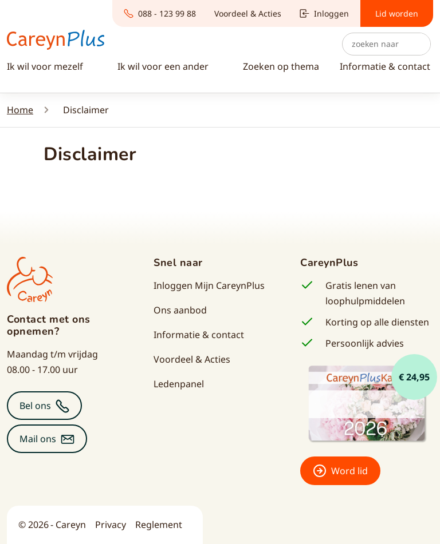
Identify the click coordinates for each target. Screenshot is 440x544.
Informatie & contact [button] (385, 66)
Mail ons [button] (37, 438)
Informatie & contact (199, 334)
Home (20, 110)
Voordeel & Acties (247, 13)
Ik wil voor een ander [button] (164, 66)
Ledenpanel (179, 384)
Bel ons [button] (35, 405)
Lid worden (396, 13)
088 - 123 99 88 (160, 13)
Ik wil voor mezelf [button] (46, 66)
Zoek (418, 44)
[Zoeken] (386, 44)
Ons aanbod (180, 310)
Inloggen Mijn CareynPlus (209, 285)
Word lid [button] (349, 470)
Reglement (158, 524)
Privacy (110, 524)
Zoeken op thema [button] (281, 66)
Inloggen (324, 13)
